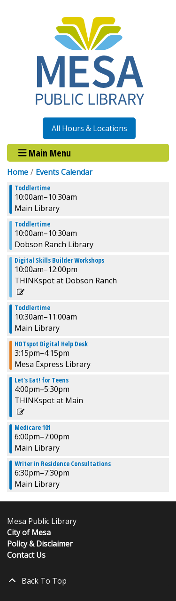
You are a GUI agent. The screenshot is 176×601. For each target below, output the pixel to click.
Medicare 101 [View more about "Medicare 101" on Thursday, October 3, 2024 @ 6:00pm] (33, 427)
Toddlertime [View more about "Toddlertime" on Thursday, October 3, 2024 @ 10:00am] (32, 188)
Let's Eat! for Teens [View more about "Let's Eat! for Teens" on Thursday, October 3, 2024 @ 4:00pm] (42, 380)
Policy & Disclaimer (40, 544)
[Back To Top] (88, 581)
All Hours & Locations (89, 128)
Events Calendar (64, 172)
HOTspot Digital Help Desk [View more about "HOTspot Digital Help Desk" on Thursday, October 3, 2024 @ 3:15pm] (51, 344)
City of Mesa (29, 532)
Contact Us (26, 555)
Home (17, 172)
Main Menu (44, 152)
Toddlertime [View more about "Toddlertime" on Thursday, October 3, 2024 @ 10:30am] (32, 307)
